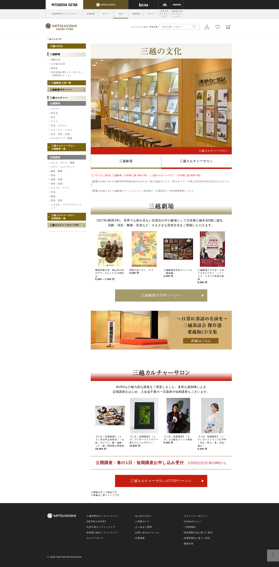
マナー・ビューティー (63, 167)
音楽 (53, 175)
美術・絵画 (57, 183)
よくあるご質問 (143, 527)
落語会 (54, 68)
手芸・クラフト (59, 125)
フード (54, 121)
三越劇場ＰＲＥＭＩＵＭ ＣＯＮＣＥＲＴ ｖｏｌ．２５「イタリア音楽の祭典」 (212, 276)
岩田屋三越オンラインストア (177, 13)
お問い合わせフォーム (147, 532)
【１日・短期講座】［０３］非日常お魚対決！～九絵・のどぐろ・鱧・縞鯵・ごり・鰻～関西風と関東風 (109, 442)
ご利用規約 (190, 527)
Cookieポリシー (192, 521)
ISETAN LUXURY (96, 521)
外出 (53, 117)
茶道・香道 (57, 200)
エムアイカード (95, 538)
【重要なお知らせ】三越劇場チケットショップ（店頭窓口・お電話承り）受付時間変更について (142, 191)
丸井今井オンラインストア (165, 13)
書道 (53, 196)
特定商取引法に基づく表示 (198, 532)
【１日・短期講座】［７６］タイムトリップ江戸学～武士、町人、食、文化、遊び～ (212, 442)
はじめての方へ (143, 516)
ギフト (106, 14)
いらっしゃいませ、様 (144, 27)
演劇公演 (55, 59)
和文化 (54, 113)
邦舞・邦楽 (57, 179)
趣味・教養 (57, 171)
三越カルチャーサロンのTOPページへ (161, 481)
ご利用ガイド (142, 521)
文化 (121, 14)
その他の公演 (58, 64)
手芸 (53, 192)
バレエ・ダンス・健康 (63, 162)
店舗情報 (91, 14)
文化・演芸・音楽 (60, 134)
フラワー (55, 109)
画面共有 (188, 543)
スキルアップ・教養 (61, 138)
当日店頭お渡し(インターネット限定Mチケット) (67, 74)
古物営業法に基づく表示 (197, 538)
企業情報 (140, 538)
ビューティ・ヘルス (61, 130)
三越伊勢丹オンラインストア (64, 14)
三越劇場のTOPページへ (161, 295)
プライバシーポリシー (196, 516)
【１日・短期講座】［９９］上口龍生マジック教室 (178, 439)
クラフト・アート (60, 188)
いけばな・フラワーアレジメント (66, 206)
